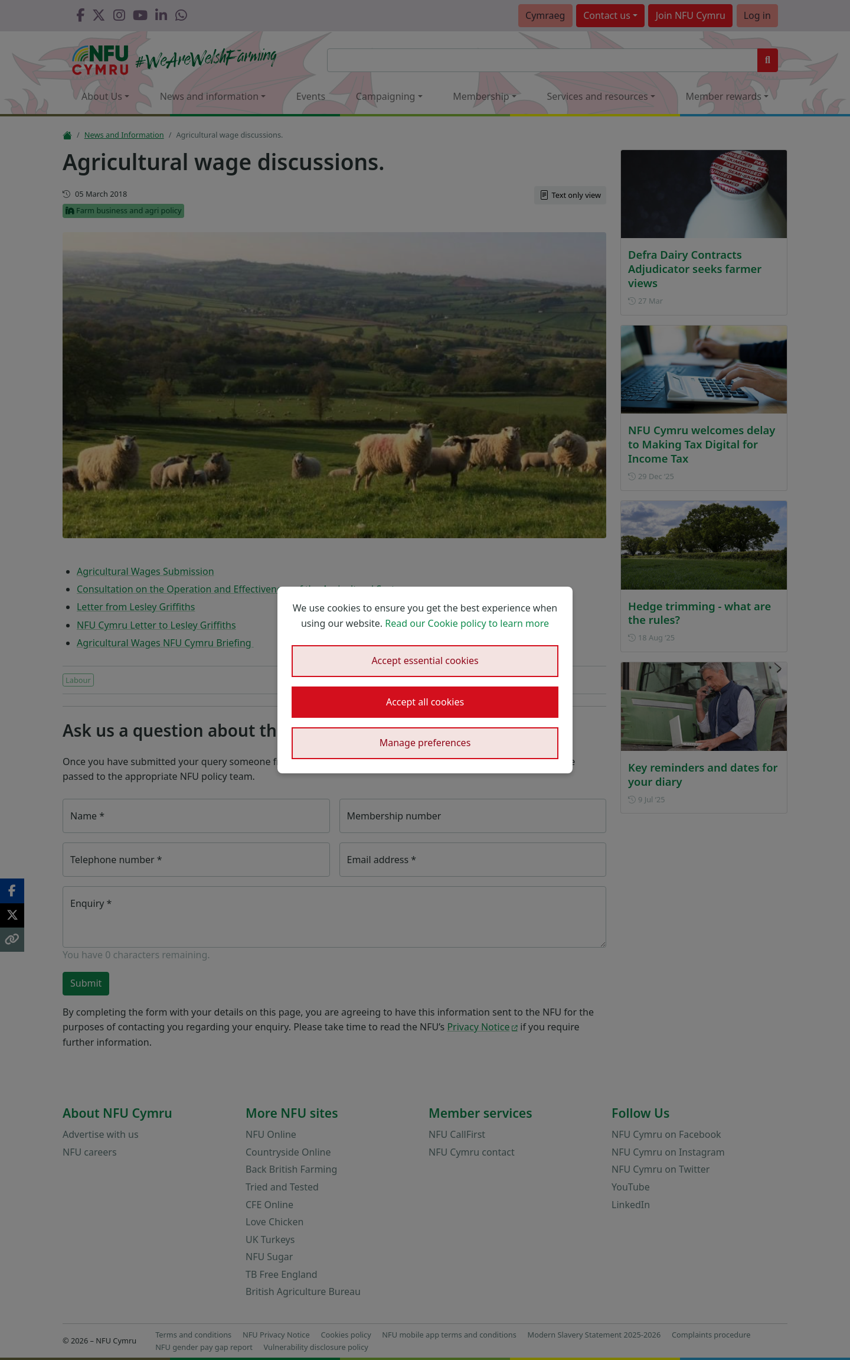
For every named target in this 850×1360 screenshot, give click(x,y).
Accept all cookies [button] (425, 701)
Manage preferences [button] (425, 742)
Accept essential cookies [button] (424, 660)
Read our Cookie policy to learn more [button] (467, 623)
